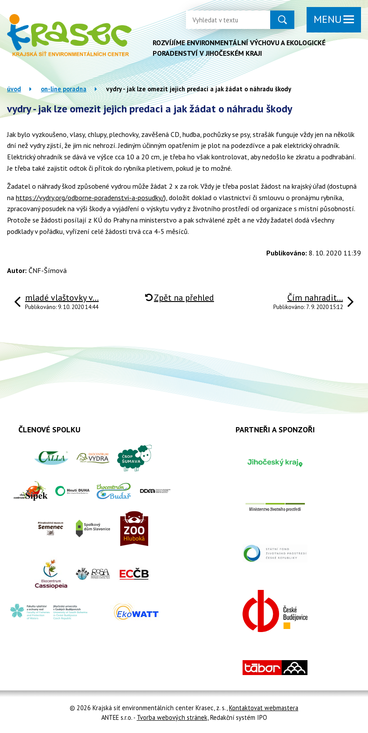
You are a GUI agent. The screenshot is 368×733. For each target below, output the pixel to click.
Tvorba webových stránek (172, 717)
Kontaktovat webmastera (263, 708)
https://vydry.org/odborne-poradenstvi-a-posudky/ (90, 197)
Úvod (14, 89)
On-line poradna (63, 89)
